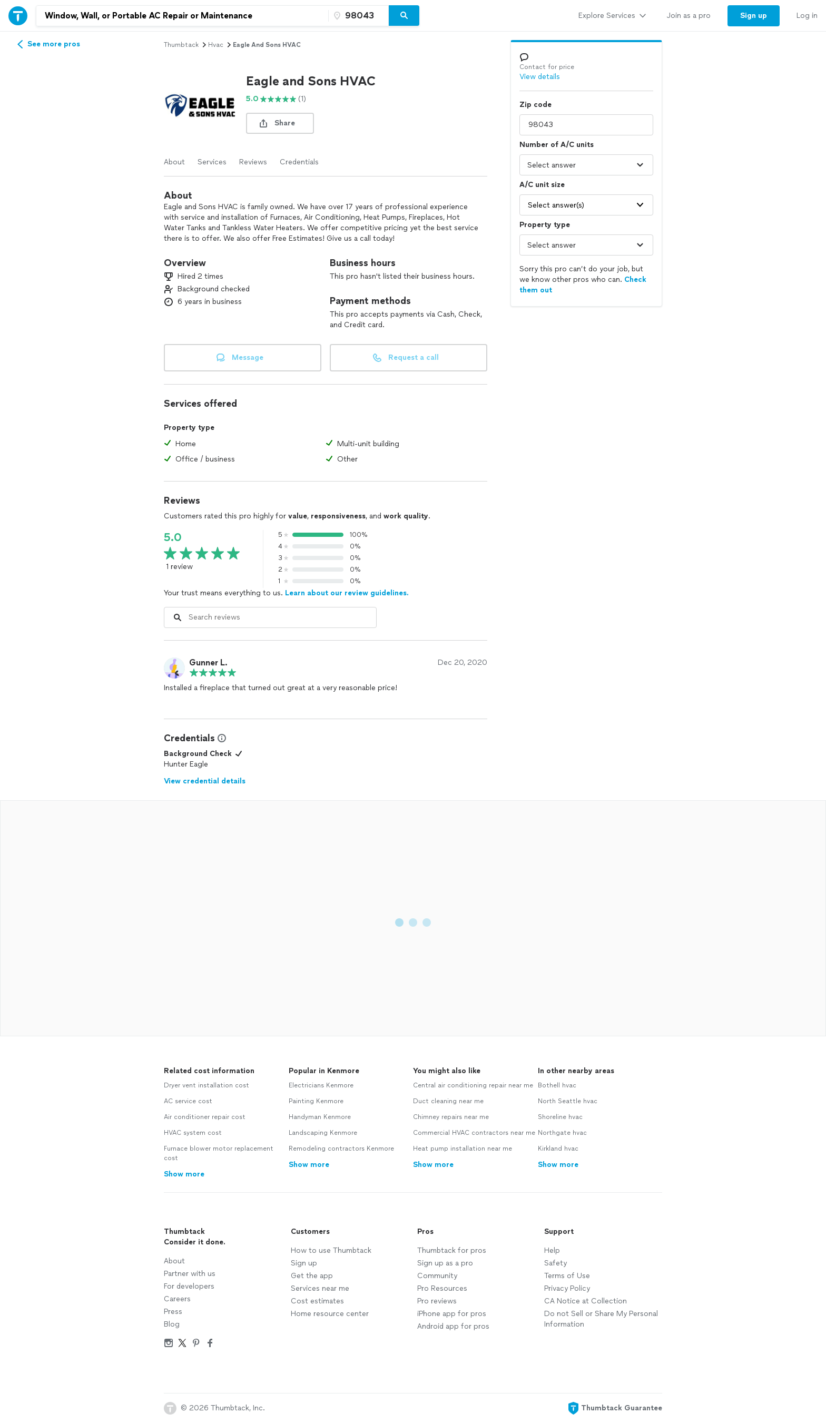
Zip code (535, 104)
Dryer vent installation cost (206, 1085)
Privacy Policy (567, 1288)
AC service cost (188, 1101)
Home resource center (330, 1313)
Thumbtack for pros (451, 1250)
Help (552, 1250)
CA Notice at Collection (585, 1301)
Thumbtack (181, 44)
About (174, 162)
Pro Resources (442, 1288)
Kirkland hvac (558, 1148)
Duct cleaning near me (448, 1101)
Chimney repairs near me (451, 1117)
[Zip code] (357, 16)
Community (437, 1275)
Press (173, 1311)
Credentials (299, 162)
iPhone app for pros (451, 1313)
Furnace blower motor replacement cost (218, 1153)
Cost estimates (317, 1301)
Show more (184, 1174)
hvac (215, 44)
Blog (172, 1324)
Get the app (312, 1275)
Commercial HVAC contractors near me (474, 1132)
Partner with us (189, 1273)
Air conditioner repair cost (204, 1117)
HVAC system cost (193, 1132)
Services (212, 162)
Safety (555, 1263)
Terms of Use (567, 1275)
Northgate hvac (562, 1132)
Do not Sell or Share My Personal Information (601, 1319)
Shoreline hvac (560, 1117)
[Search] (404, 15)
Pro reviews (437, 1301)
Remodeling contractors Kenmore (341, 1148)
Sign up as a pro (445, 1263)
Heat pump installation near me (462, 1148)
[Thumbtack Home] (18, 15)
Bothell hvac (557, 1085)
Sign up (304, 1263)
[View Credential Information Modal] (221, 738)
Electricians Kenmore (321, 1085)
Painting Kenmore (316, 1101)
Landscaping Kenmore (323, 1132)
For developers (189, 1286)
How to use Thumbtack (331, 1250)
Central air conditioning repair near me (473, 1085)
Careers (177, 1298)
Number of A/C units (556, 144)
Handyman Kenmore (320, 1117)
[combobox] (182, 16)
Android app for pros (453, 1326)
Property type (544, 224)
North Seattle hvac (567, 1101)
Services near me (320, 1288)
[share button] (280, 123)
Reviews (253, 162)
